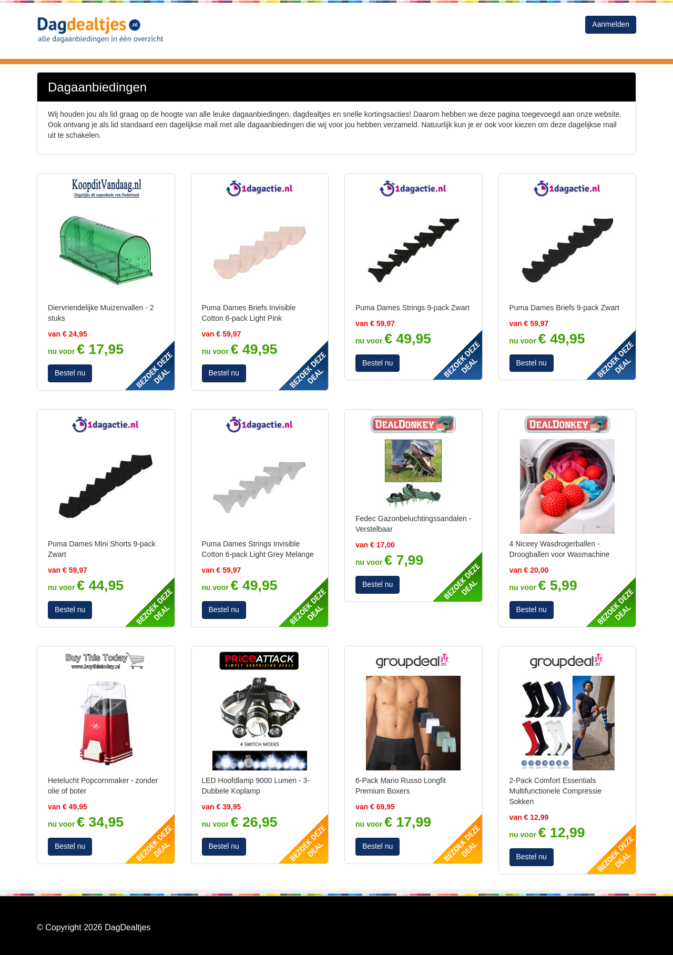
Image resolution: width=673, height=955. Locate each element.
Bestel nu (70, 373)
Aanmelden (610, 24)
